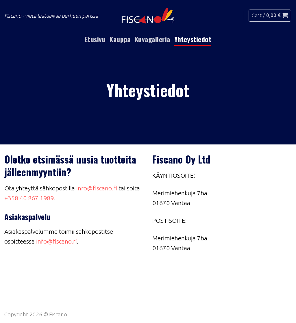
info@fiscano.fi (96, 188)
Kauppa (120, 39)
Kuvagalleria (152, 39)
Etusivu (95, 39)
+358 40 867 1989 (29, 197)
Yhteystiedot (193, 39)
